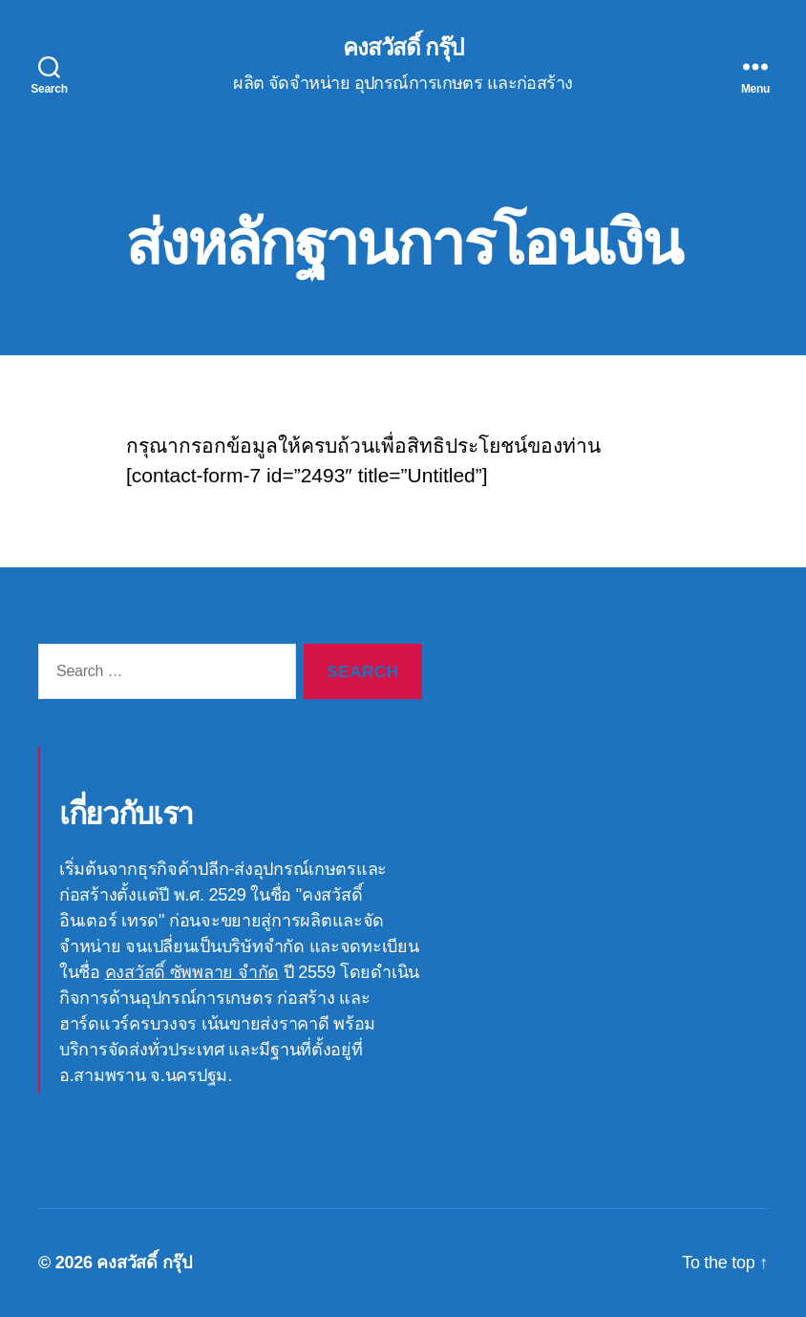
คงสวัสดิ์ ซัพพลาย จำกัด (192, 972)
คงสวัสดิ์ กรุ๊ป (403, 47)
